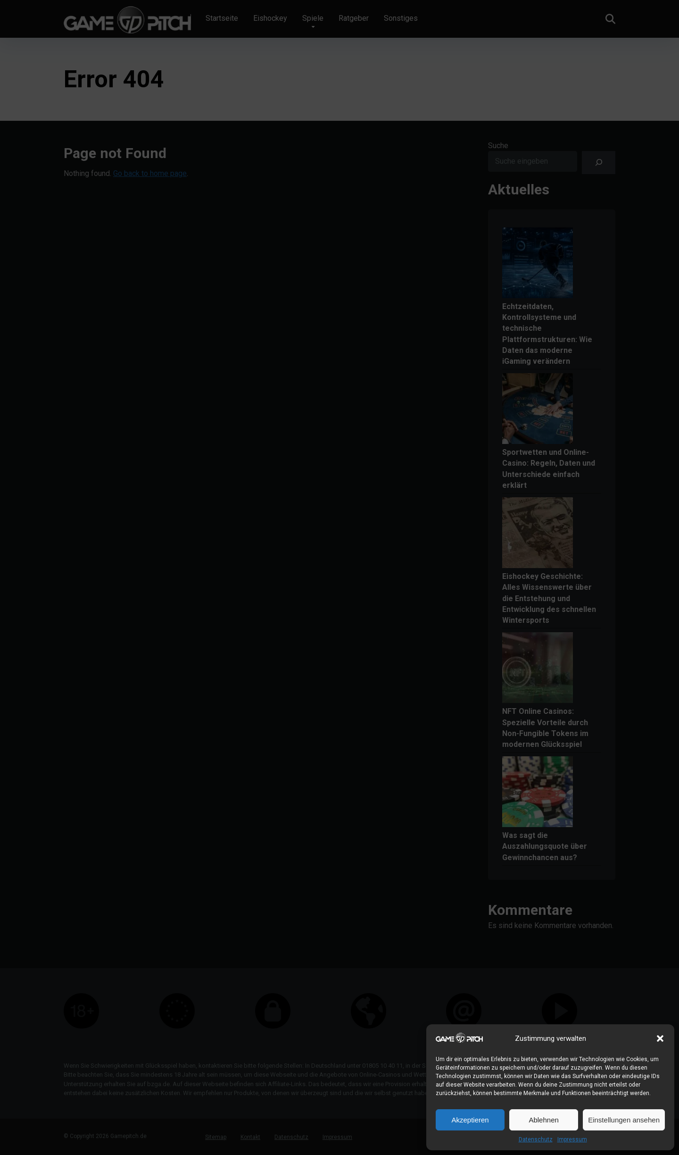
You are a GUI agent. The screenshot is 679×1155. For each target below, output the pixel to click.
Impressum (572, 1139)
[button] (660, 1038)
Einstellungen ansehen (624, 1120)
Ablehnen (543, 1120)
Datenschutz (536, 1139)
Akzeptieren (470, 1120)
